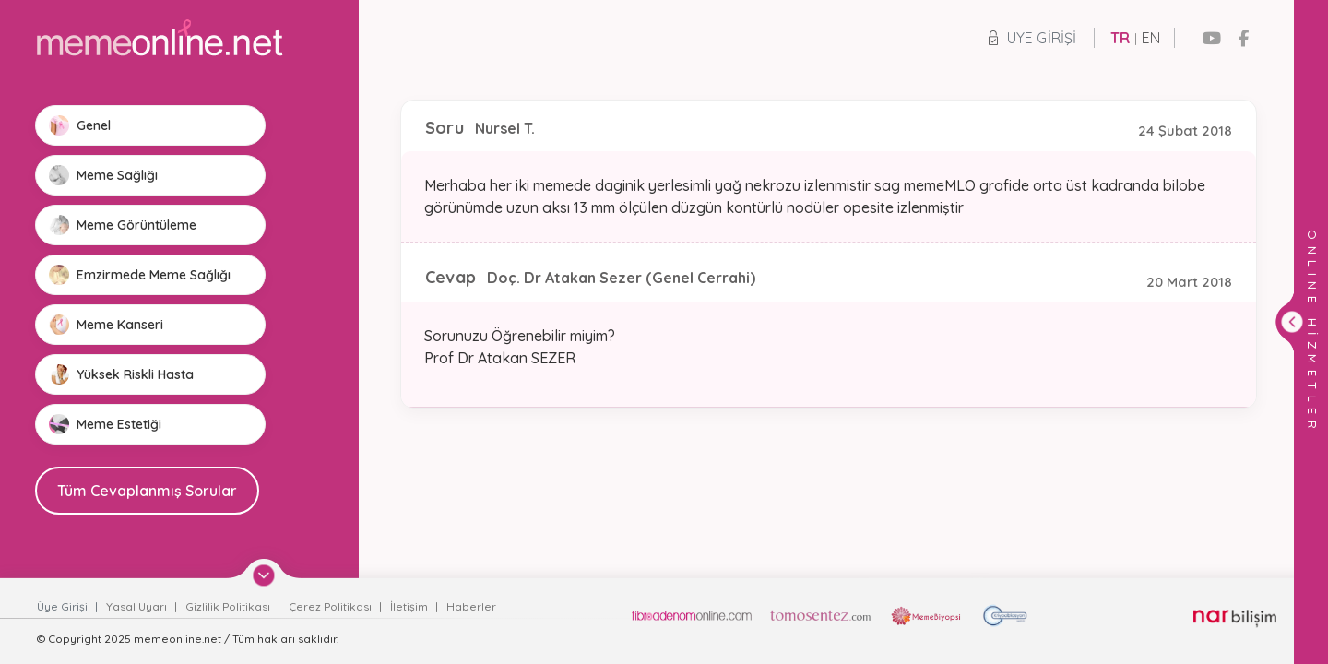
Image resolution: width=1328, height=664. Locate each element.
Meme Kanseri (106, 324)
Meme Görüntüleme (122, 225)
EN (1151, 38)
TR (1120, 38)
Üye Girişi (1032, 38)
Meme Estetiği (105, 424)
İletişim (410, 606)
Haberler (471, 606)
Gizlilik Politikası (229, 606)
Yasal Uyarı (138, 606)
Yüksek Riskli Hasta (121, 374)
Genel (80, 125)
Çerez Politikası (331, 606)
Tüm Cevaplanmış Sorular (147, 490)
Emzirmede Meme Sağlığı (140, 275)
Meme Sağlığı (103, 175)
